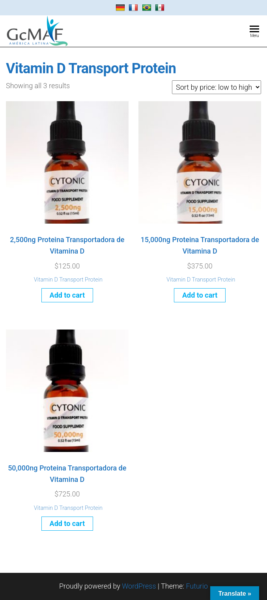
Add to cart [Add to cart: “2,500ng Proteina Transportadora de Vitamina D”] (67, 295)
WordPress (139, 586)
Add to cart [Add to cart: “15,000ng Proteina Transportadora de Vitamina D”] (199, 295)
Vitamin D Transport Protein (68, 279)
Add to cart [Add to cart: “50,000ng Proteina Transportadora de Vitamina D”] (67, 523)
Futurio (197, 586)
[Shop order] (216, 87)
